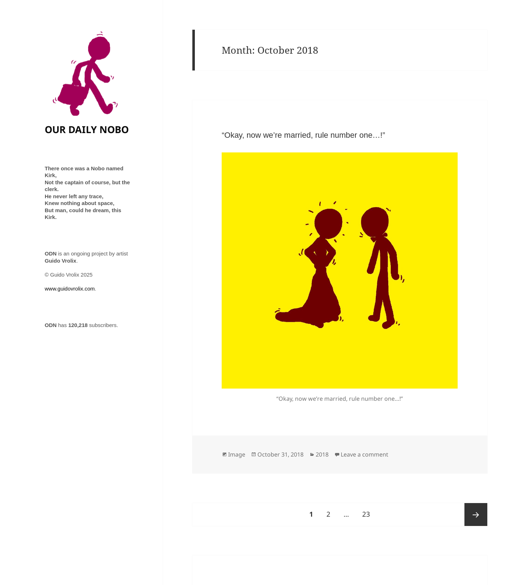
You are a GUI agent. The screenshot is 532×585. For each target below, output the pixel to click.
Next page (475, 514)
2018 (322, 454)
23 (369, 511)
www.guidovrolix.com (70, 289)
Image (236, 454)
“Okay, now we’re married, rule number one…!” (303, 135)
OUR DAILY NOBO (87, 129)
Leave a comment (364, 454)
